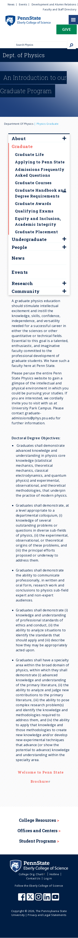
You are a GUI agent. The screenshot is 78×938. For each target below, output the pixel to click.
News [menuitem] (11, 4)
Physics (24, 55)
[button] (66, 31)
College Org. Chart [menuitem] (32, 874)
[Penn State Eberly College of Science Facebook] (22, 899)
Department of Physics (18, 124)
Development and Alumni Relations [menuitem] (54, 4)
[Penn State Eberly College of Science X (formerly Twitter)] (31, 899)
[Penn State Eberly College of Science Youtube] (56, 899)
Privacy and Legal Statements (47, 915)
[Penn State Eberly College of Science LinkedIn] (47, 899)
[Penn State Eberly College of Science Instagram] (39, 899)
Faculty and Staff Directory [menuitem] (59, 9)
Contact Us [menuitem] (33, 878)
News (18, 258)
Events (20, 272)
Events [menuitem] (23, 4)
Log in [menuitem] (48, 878)
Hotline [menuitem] (54, 874)
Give (66, 29)
